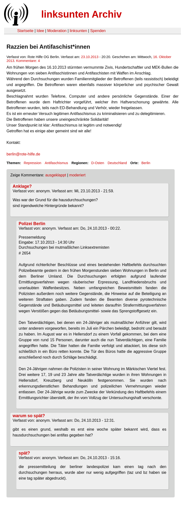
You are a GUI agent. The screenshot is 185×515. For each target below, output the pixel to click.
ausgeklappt (55, 175)
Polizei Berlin (32, 223)
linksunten (78, 31)
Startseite (25, 31)
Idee (40, 31)
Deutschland (117, 163)
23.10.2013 (90, 57)
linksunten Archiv (81, 14)
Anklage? (22, 186)
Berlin (145, 163)
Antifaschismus (56, 163)
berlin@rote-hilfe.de (23, 154)
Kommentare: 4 (28, 61)
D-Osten (97, 163)
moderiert (77, 175)
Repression (32, 163)
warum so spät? (29, 415)
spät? (24, 453)
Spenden (98, 31)
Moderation (56, 31)
